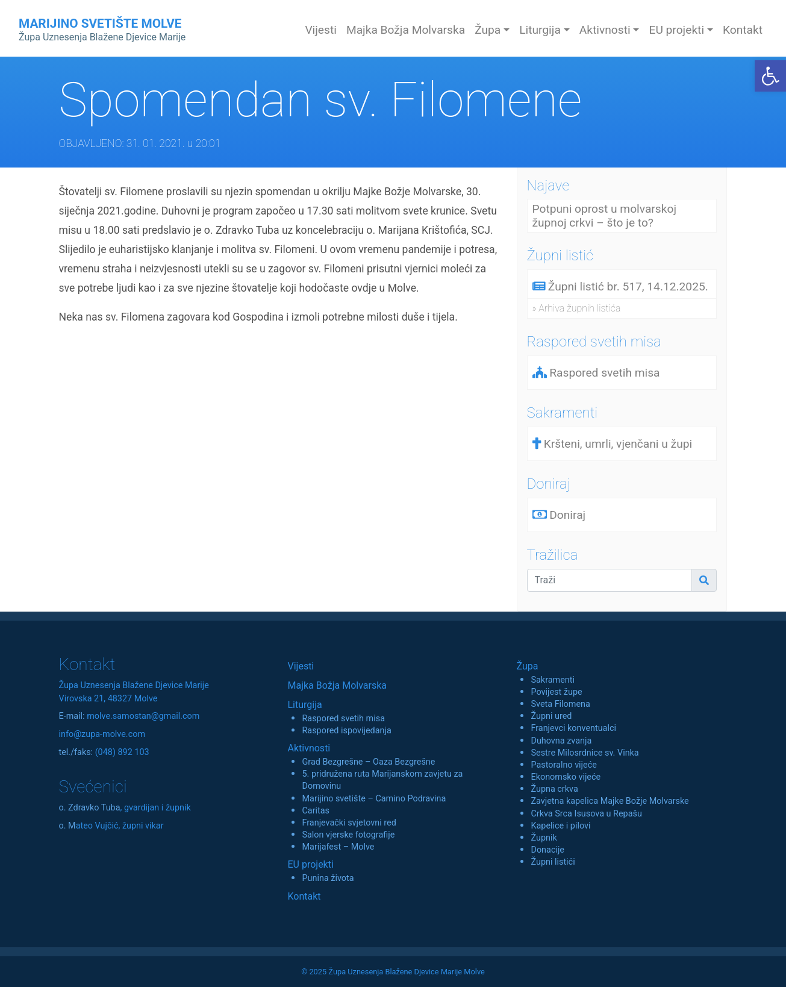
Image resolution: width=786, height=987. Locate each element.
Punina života (328, 878)
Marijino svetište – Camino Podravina (374, 799)
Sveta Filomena (560, 704)
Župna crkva (554, 789)
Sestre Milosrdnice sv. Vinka (584, 753)
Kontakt (743, 30)
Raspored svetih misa (343, 718)
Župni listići (553, 862)
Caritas (315, 811)
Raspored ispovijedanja (346, 730)
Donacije (547, 850)
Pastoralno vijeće (563, 765)
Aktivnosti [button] (605, 30)
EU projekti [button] (676, 30)
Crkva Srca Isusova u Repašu (586, 814)
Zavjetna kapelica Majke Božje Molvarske (609, 801)
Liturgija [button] (540, 30)
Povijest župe (556, 692)
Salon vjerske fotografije (348, 835)
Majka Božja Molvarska (405, 30)
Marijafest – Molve (338, 847)
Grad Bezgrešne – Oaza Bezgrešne (368, 762)
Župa (527, 666)
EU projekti (310, 864)
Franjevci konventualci (573, 728)
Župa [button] (488, 30)
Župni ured (551, 716)
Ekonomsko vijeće (565, 777)
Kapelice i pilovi (560, 826)
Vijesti (321, 30)
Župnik (544, 838)
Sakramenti (553, 680)
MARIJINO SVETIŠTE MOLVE (102, 29)
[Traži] (610, 580)
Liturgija (304, 704)
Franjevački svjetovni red (349, 823)
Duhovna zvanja (561, 741)
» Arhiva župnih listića (576, 308)
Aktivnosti (308, 748)
